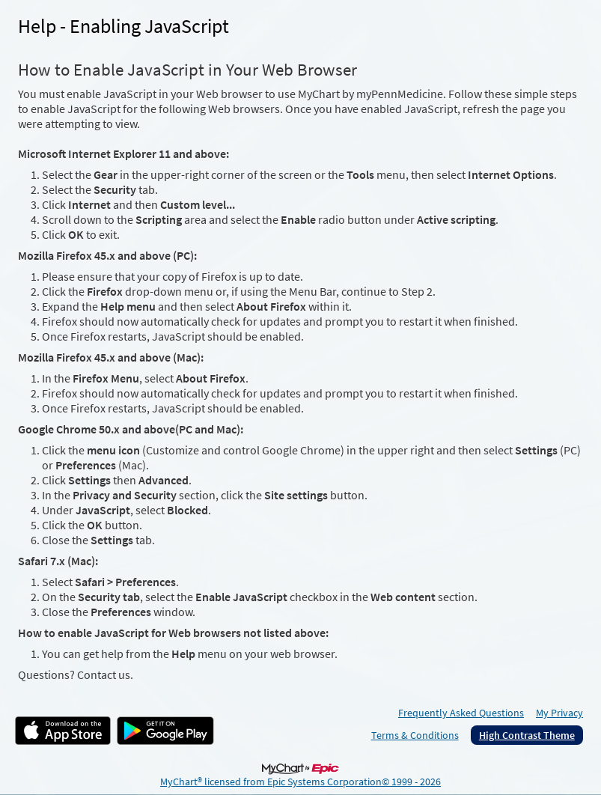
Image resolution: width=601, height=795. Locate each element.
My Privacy (559, 712)
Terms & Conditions (415, 735)
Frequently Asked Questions (461, 712)
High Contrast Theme (527, 735)
